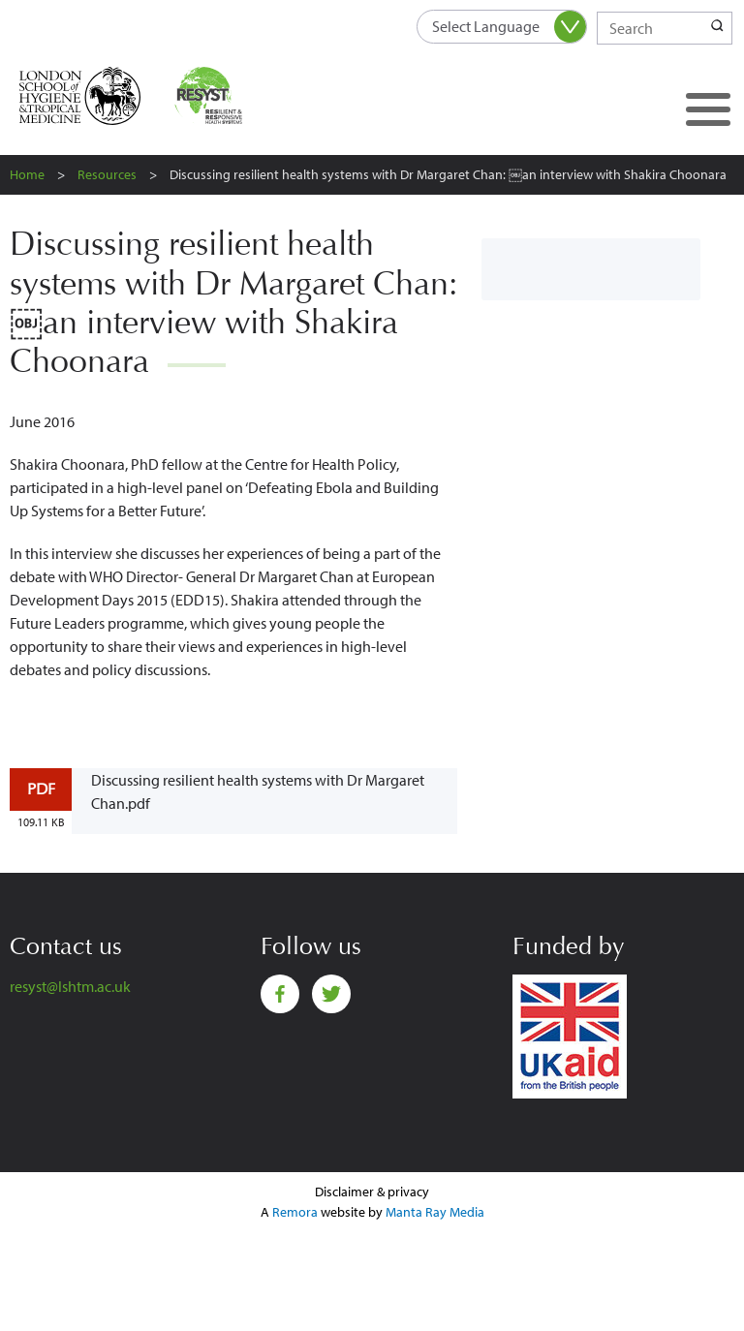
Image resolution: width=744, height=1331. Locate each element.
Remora (295, 1212)
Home (27, 174)
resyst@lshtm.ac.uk (70, 986)
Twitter (331, 994)
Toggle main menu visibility (700, 93)
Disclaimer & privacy (372, 1191)
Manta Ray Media (435, 1212)
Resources (107, 174)
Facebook (280, 994)
